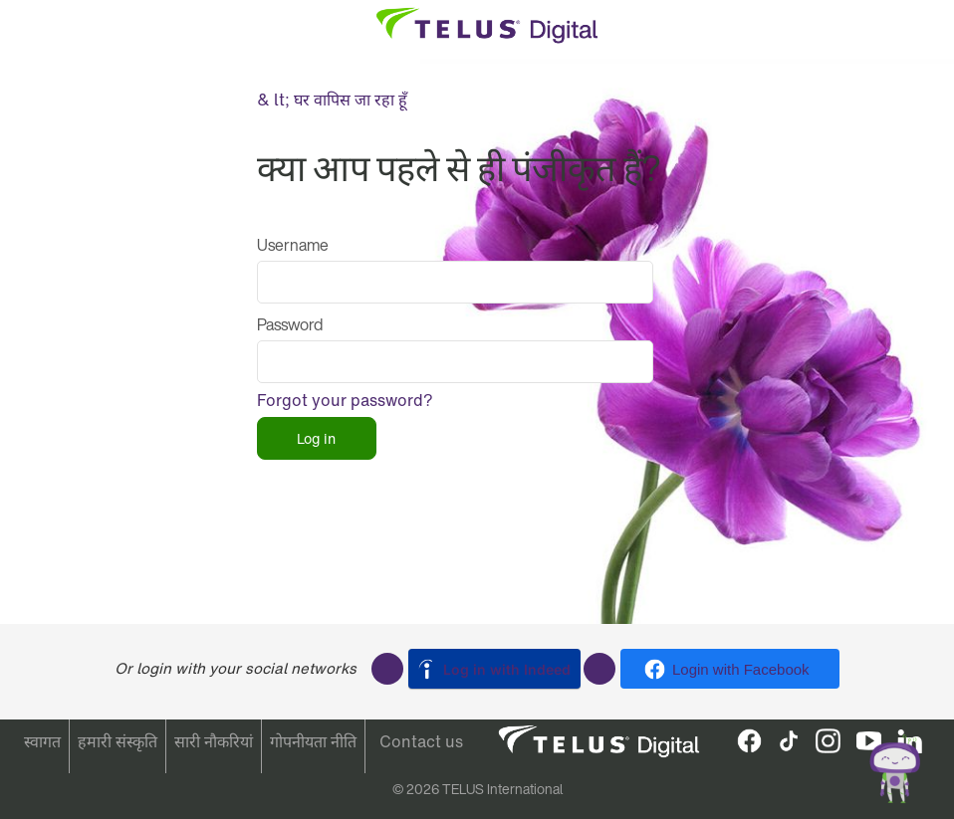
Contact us (421, 741)
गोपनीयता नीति (313, 741)
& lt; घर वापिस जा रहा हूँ (332, 99)
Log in (316, 438)
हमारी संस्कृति (117, 741)
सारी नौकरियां (213, 741)
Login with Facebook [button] (741, 669)
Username (293, 245)
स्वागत (42, 741)
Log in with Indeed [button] (507, 669)
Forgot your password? (345, 400)
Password (290, 324)
